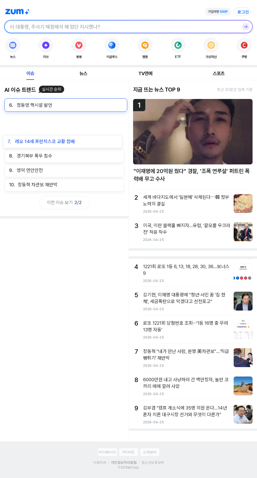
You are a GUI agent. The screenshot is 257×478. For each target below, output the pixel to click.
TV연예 (145, 73)
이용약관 (99, 462)
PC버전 (128, 452)
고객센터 (149, 452)
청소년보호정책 (152, 462)
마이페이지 (107, 452)
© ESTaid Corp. (128, 467)
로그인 (243, 12)
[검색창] (121, 26)
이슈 (30, 73)
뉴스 (83, 73)
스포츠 (219, 73)
